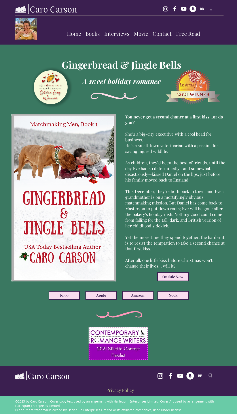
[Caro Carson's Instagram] (160, 376)
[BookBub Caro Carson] (202, 9)
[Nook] (173, 295)
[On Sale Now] (173, 276)
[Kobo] (64, 295)
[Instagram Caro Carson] (165, 9)
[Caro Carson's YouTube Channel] (180, 376)
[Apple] (101, 295)
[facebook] (174, 9)
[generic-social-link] (193, 9)
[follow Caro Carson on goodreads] (211, 9)
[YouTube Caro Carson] (183, 9)
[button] (92, 33)
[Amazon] (138, 295)
